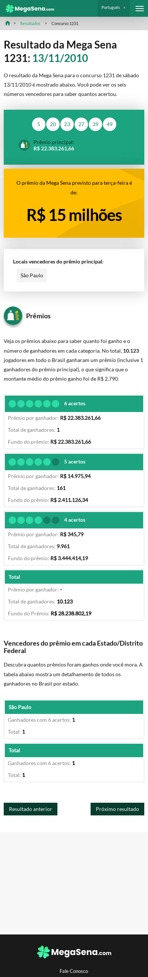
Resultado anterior (30, 809)
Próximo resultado (117, 809)
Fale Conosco (74, 971)
